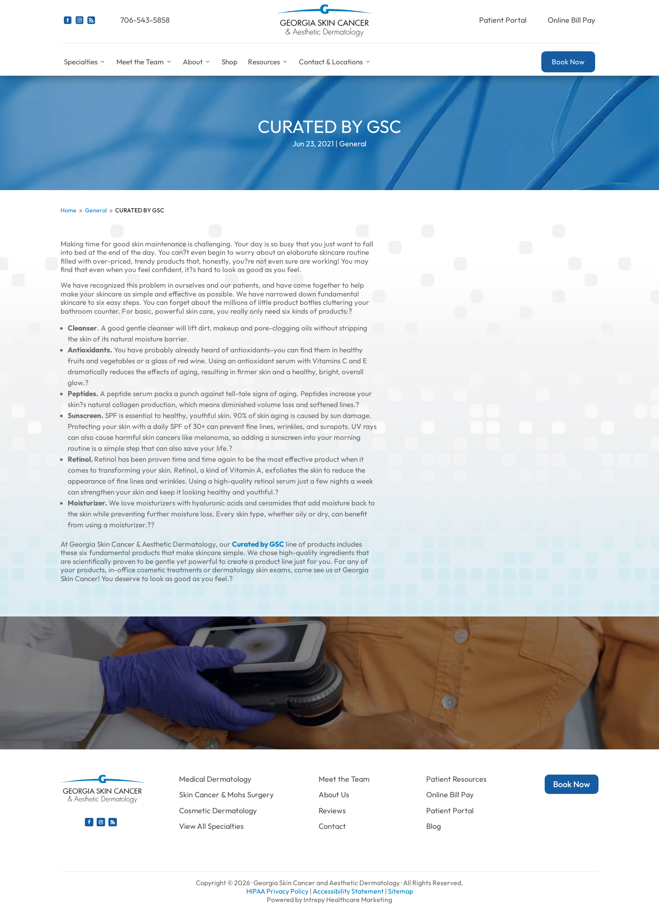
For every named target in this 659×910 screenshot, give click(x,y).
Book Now (568, 61)
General (352, 143)
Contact (332, 826)
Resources (268, 61)
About (197, 61)
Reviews (332, 810)
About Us (334, 794)
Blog (433, 826)
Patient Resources (456, 779)
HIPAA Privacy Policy (277, 891)
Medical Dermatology (215, 779)
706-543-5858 (145, 20)
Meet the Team (144, 61)
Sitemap (400, 891)
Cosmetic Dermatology (218, 810)
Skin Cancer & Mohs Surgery (226, 794)
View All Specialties (211, 826)
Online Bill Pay (571, 20)
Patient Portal (503, 20)
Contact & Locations (335, 61)
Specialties (85, 61)
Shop (229, 61)
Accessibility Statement (348, 891)
